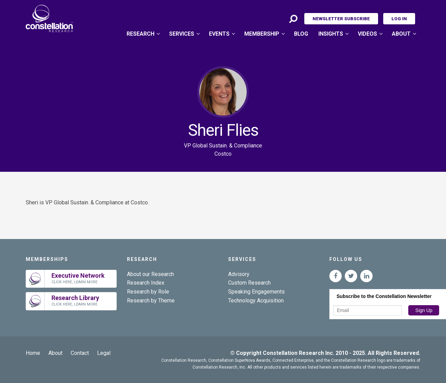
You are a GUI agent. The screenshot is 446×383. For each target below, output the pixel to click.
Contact (80, 353)
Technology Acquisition (256, 300)
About (401, 34)
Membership (261, 34)
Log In (399, 18)
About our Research (150, 274)
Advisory (238, 274)
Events (219, 34)
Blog (301, 34)
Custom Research (249, 282)
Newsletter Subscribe (341, 18)
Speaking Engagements (256, 291)
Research (140, 34)
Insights (330, 34)
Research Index (145, 282)
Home (33, 353)
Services (181, 34)
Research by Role (148, 291)
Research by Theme (151, 300)
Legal (103, 353)
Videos (367, 34)
